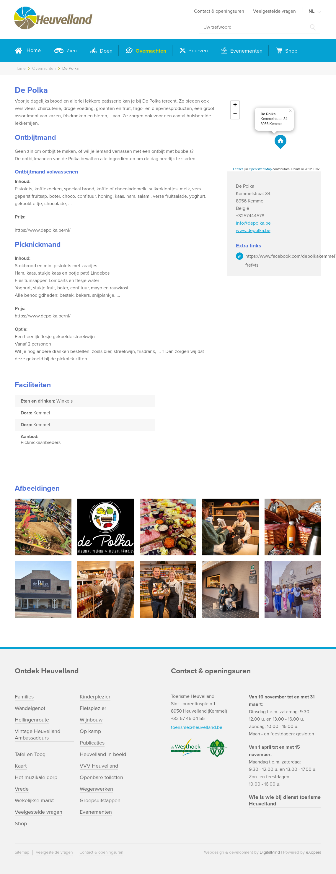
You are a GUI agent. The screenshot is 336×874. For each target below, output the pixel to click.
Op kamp (90, 731)
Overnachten (150, 51)
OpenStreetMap (260, 169)
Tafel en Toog (30, 754)
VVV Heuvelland (99, 766)
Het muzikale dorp (36, 777)
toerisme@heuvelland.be (196, 727)
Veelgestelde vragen (274, 11)
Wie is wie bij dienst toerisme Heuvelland (285, 800)
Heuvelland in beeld (103, 754)
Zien (71, 50)
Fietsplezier (93, 708)
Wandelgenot (30, 708)
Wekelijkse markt (34, 800)
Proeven (197, 50)
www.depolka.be (253, 231)
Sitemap (22, 852)
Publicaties (92, 743)
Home (34, 50)
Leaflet (238, 169)
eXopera (313, 852)
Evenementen (245, 51)
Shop (290, 51)
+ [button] (235, 105)
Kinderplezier (95, 696)
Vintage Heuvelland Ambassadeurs (37, 734)
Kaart (21, 766)
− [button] (235, 114)
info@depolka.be (253, 223)
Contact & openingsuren (219, 11)
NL (311, 11)
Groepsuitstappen (100, 800)
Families (24, 696)
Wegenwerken (96, 789)
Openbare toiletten (101, 777)
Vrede (22, 789)
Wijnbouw (91, 719)
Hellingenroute (32, 719)
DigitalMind (270, 852)
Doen (105, 51)
